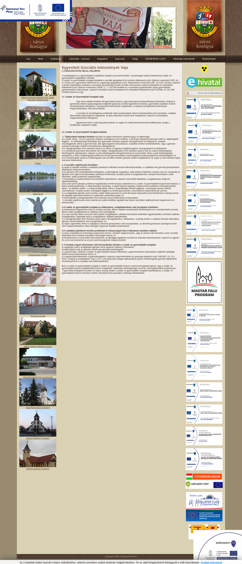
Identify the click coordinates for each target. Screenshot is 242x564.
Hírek (40, 59)
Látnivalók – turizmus (79, 59)
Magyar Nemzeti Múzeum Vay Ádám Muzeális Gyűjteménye (38, 98)
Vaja (28, 59)
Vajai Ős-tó (38, 194)
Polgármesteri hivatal (37, 255)
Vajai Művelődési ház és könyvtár (38, 377)
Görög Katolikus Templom (37, 469)
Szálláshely (56, 59)
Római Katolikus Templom (38, 438)
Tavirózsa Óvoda (37, 316)
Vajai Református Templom (38, 408)
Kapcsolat (120, 59)
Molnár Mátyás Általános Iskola (38, 347)
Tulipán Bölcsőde (38, 285)
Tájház (38, 163)
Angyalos (38, 224)
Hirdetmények (209, 59)
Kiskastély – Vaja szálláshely (38, 130)
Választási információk (184, 59)
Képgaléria (102, 59)
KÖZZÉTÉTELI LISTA (155, 59)
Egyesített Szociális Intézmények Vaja (95, 67)
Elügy (135, 59)
